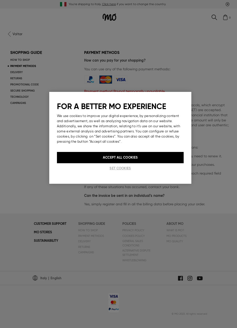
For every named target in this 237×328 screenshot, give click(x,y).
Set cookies (120, 168)
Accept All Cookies (120, 157)
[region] (120, 138)
